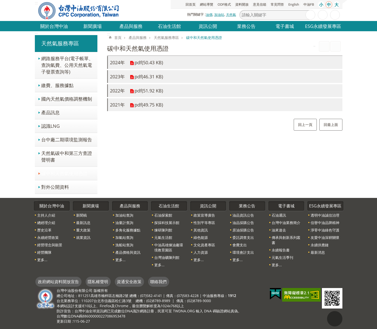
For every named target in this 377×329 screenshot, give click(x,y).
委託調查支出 (243, 237)
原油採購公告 (243, 230)
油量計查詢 (124, 222)
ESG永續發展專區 (323, 26)
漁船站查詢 (124, 244)
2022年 (117, 91)
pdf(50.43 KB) (149, 62)
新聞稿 (81, 215)
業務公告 (246, 26)
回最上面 (331, 124)
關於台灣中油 (54, 26)
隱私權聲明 (98, 281)
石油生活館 (169, 26)
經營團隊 (44, 252)
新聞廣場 (92, 26)
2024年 (117, 62)
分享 (335, 15)
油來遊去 (279, 230)
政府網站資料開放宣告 (58, 281)
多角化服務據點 (127, 230)
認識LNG (50, 126)
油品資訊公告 (243, 215)
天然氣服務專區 (60, 43)
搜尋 (310, 15)
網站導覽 (206, 4)
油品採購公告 (243, 222)
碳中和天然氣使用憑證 (64, 173)
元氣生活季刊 (282, 257)
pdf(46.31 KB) (149, 76)
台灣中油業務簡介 (286, 222)
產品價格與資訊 (127, 252)
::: (36, 34)
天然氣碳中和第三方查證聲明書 (66, 156)
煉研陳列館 (163, 230)
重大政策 (83, 230)
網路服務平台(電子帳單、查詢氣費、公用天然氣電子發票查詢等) (67, 65)
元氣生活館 (163, 237)
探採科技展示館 (166, 222)
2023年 (117, 76)
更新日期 (64, 321)
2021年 (117, 105)
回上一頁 (305, 124)
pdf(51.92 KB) (149, 91)
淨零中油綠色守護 (325, 230)
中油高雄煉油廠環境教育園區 (168, 247)
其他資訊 (200, 230)
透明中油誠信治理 (325, 215)
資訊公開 (208, 26)
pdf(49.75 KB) (149, 105)
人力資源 (200, 252)
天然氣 (231, 14)
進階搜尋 (323, 15)
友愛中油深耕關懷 (325, 237)
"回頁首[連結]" (334, 318)
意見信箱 (259, 4)
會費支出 (239, 244)
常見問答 (277, 4)
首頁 (117, 37)
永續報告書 (281, 250)
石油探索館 (163, 215)
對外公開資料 (55, 187)
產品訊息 (50, 112)
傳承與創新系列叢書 (286, 240)
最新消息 (318, 252)
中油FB (308, 4)
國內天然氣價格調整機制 (66, 98)
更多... (42, 259)
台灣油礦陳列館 (166, 257)
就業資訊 (83, 237)
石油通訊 (279, 215)
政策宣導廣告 (204, 215)
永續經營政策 (48, 237)
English (293, 4)
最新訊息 (83, 222)
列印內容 (324, 46)
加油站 (219, 14)
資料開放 (242, 4)
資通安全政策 (129, 281)
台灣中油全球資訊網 (79, 10)
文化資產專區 (204, 244)
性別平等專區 (204, 222)
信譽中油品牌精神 (325, 222)
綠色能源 (200, 237)
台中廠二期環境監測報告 (66, 139)
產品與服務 (130, 26)
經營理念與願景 (49, 244)
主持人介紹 (46, 215)
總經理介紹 (46, 222)
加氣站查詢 (124, 237)
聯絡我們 (158, 281)
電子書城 (285, 26)
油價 (209, 14)
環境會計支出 (243, 252)
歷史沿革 (44, 230)
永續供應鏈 (320, 244)
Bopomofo (335, 46)
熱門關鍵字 (195, 14)
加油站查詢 (124, 215)
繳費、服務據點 (57, 85)
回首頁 (191, 4)
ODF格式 (224, 4)
